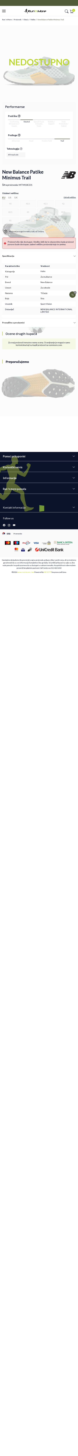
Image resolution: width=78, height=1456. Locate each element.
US (9, 197)
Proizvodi (17, 20)
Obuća (25, 20)
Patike (33, 20)
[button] (4, 11)
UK (16, 197)
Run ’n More (7, 20)
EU (3, 197)
